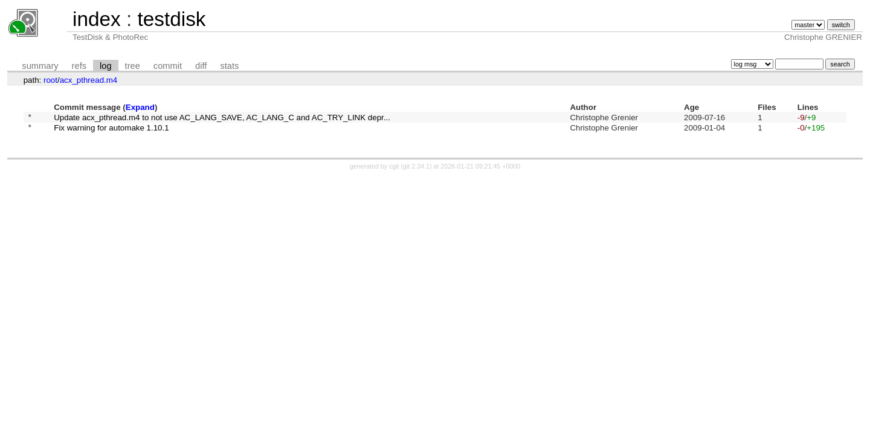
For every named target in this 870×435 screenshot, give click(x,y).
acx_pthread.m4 (89, 80)
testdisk (171, 19)
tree (132, 66)
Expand (140, 107)
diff (201, 66)
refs (79, 66)
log (106, 66)
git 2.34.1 (416, 169)
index (96, 19)
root (50, 80)
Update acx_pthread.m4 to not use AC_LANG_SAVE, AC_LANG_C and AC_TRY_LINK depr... (222, 118)
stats (229, 66)
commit (167, 66)
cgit (395, 169)
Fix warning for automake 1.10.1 (111, 130)
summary (40, 66)
